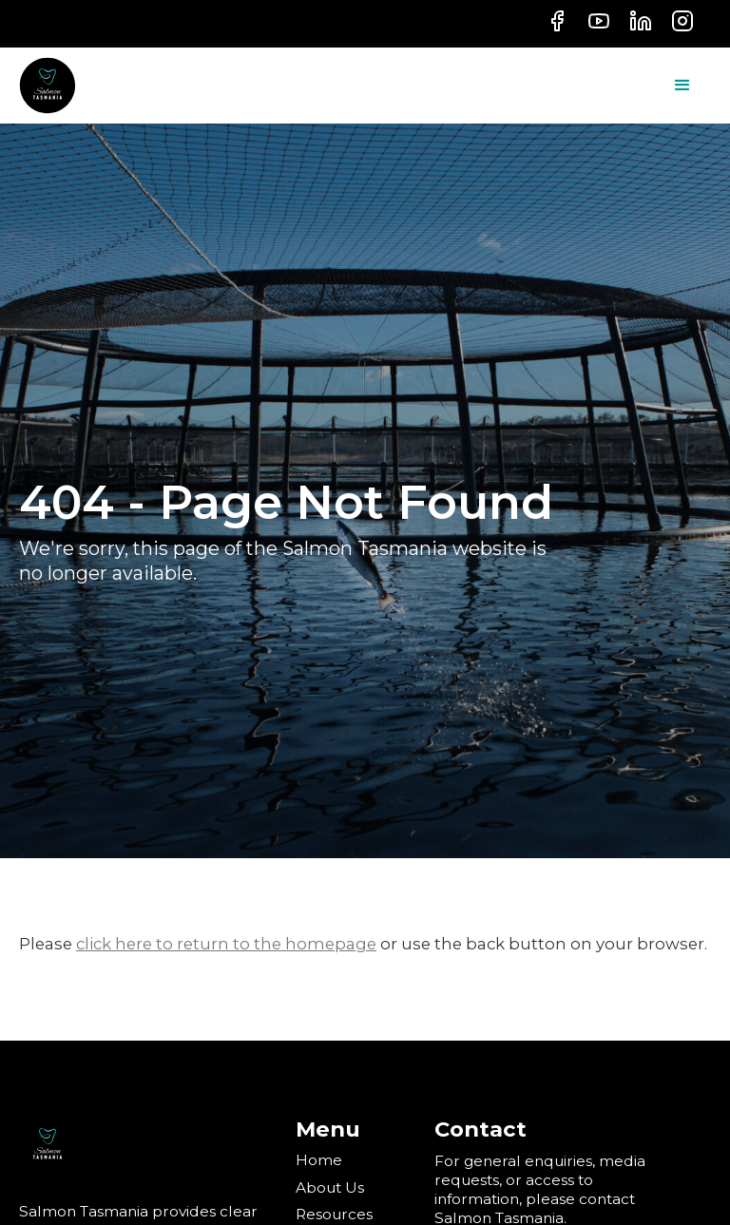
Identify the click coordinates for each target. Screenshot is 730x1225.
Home (319, 1160)
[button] (682, 85)
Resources (334, 1214)
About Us (330, 1187)
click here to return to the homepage (226, 943)
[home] (47, 85)
